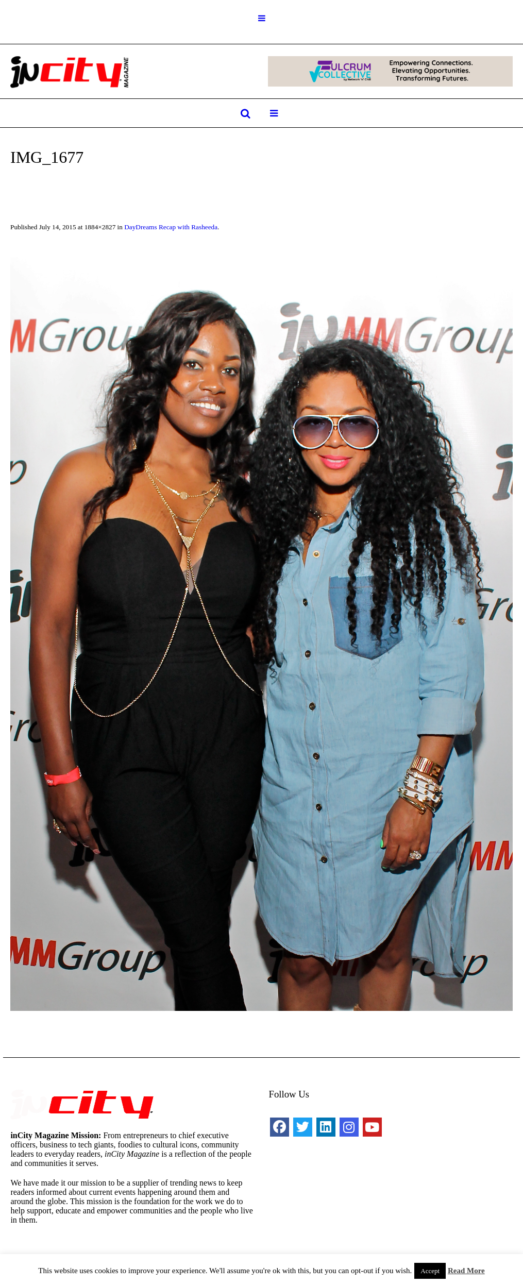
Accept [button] (430, 1271)
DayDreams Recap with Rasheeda (170, 227)
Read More (466, 1270)
